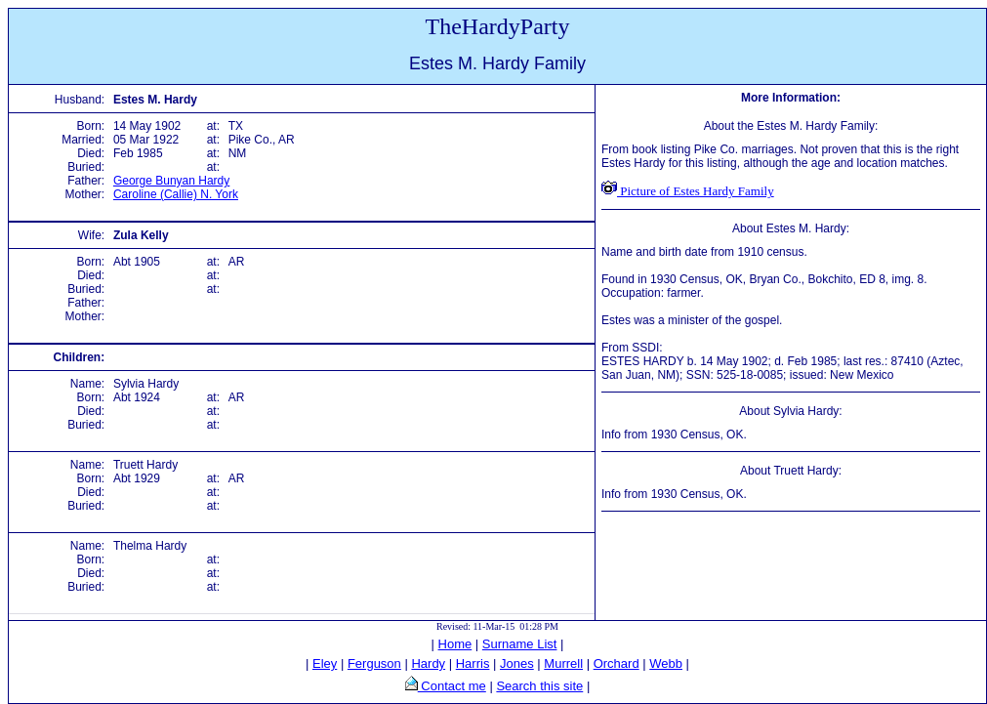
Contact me (452, 686)
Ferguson (374, 663)
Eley (324, 663)
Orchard (616, 663)
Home (455, 644)
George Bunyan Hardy (171, 180)
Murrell (563, 663)
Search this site (539, 686)
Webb (665, 663)
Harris (473, 663)
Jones (517, 663)
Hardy (428, 663)
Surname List (519, 644)
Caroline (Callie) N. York (175, 194)
